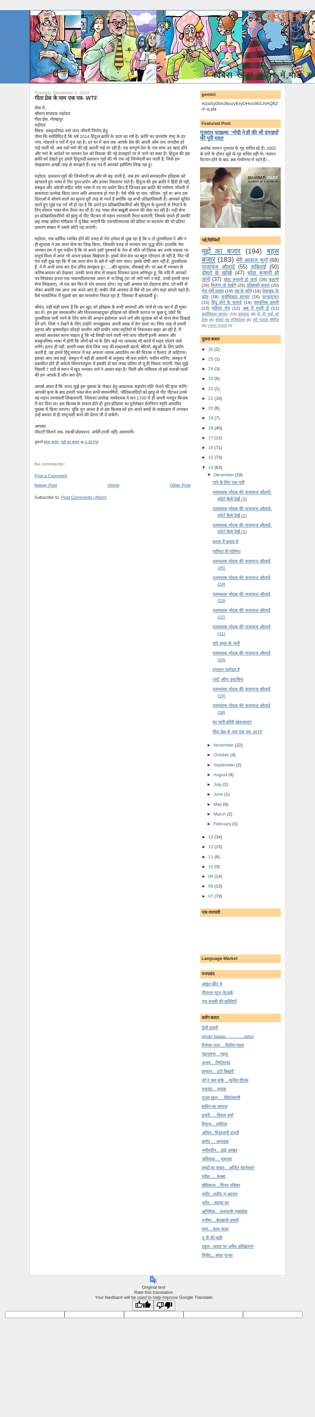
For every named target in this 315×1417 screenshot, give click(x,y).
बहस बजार (51, 442)
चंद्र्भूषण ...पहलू (215, 1054)
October (221, 754)
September (224, 764)
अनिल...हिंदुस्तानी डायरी (220, 1132)
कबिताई (258, 267)
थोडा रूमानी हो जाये (240, 279)
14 (211, 467)
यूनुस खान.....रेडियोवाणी (221, 1097)
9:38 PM (92, 442)
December (224, 474)
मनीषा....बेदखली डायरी (220, 1220)
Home (113, 485)
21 (211, 398)
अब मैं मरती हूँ (256, 308)
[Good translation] (143, 1305)
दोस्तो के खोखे (217, 273)
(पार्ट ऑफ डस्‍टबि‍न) (227, 679)
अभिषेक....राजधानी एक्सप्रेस (224, 1211)
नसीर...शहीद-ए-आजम (220, 1194)
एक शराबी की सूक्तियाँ (219, 1001)
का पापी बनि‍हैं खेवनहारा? (232, 722)
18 (211, 427)
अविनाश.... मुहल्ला (217, 1159)
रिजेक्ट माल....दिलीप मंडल (223, 1045)
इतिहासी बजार (258, 285)
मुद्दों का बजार (70, 442)
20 (211, 408)
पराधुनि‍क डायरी (266, 302)
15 (211, 457)
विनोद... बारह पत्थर (217, 1255)
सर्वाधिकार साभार (235, 296)
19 (211, 417)
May (218, 804)
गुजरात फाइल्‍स (217, 325)
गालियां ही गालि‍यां (226, 551)
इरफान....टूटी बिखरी (218, 1071)
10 (211, 866)
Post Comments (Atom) (84, 497)
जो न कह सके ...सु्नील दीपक (225, 1080)
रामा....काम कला (215, 1229)
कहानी (274, 279)
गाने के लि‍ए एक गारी (228, 482)
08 (211, 886)
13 (211, 836)
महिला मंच (221, 308)
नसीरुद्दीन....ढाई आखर (219, 1150)
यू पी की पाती (212, 1237)
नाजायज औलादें (218, 267)
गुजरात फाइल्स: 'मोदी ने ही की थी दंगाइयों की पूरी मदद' (239, 135)
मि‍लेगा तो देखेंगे (223, 285)
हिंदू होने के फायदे (226, 302)
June (218, 794)
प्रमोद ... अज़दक (215, 1141)
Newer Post (46, 485)
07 (211, 896)
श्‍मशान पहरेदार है (226, 669)
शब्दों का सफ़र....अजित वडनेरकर (228, 1167)
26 (211, 349)
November (224, 745)
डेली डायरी (210, 1027)
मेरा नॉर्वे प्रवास (213, 290)
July (218, 784)
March (220, 814)
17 (211, 437)
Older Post (180, 485)
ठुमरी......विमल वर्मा (217, 1115)
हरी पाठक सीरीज (266, 319)
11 (211, 856)
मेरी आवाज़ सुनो (252, 260)
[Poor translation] (164, 1305)
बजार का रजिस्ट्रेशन (230, 319)
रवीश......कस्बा (214, 1176)
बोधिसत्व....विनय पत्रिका (221, 1185)
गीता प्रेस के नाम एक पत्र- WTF (66, 98)
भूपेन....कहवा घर (215, 1202)
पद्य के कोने (243, 290)
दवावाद (243, 314)
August (220, 774)
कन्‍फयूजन (270, 296)
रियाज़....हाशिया (214, 1124)
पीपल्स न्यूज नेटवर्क (217, 992)
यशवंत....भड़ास (214, 1089)
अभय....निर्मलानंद (216, 1062)
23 (211, 378)
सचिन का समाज (215, 1106)
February (222, 823)
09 (211, 876)
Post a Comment (51, 475)
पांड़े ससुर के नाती (226, 643)
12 (211, 846)
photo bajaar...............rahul (228, 1036)
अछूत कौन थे (212, 984)
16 (211, 447)
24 (211, 368)
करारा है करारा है (225, 541)
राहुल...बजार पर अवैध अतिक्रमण (228, 1246)
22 (211, 388)
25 (211, 358)
